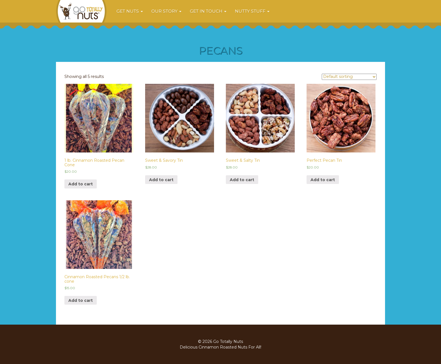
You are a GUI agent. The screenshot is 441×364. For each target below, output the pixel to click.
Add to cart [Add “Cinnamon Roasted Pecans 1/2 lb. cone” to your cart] (80, 300)
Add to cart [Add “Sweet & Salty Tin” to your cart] (242, 179)
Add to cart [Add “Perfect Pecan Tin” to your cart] (322, 179)
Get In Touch (208, 11)
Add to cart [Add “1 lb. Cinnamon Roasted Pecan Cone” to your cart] (80, 184)
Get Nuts (129, 11)
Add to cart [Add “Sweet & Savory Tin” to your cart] (161, 179)
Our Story (166, 11)
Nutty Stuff (252, 11)
